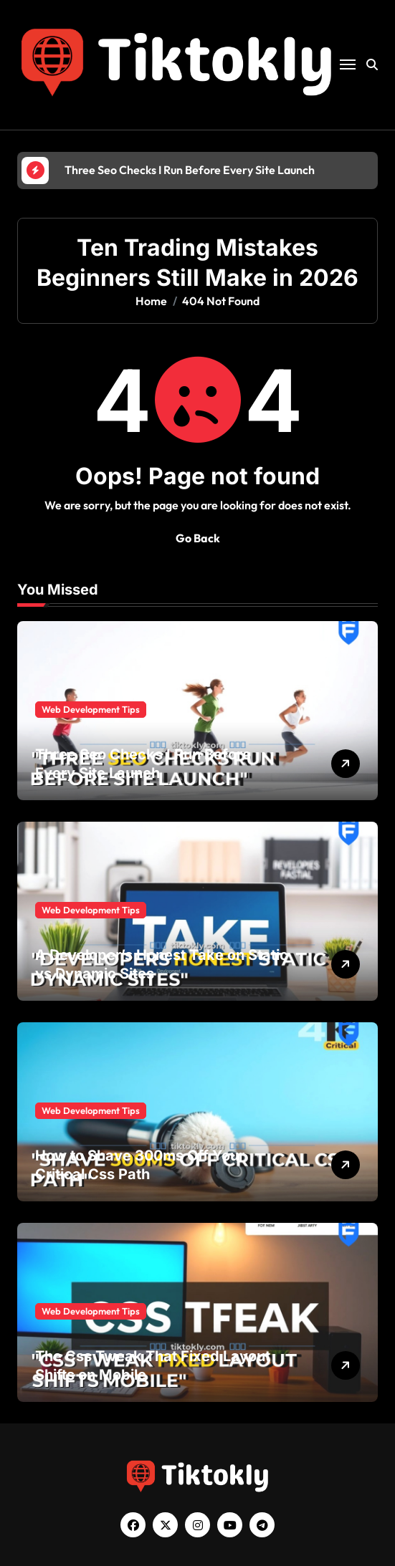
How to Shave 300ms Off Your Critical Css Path (139, 1165)
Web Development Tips (91, 709)
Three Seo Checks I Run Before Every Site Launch (143, 764)
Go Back (198, 538)
